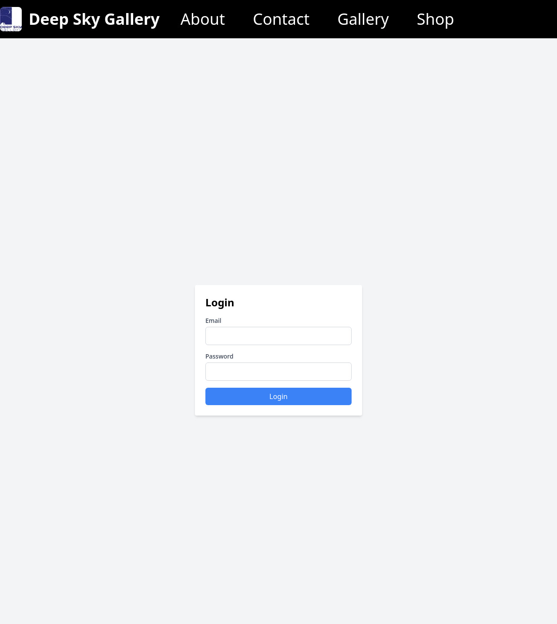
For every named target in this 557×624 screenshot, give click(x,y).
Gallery (363, 19)
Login (278, 396)
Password (219, 356)
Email (213, 320)
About (203, 19)
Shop (435, 19)
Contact (281, 19)
